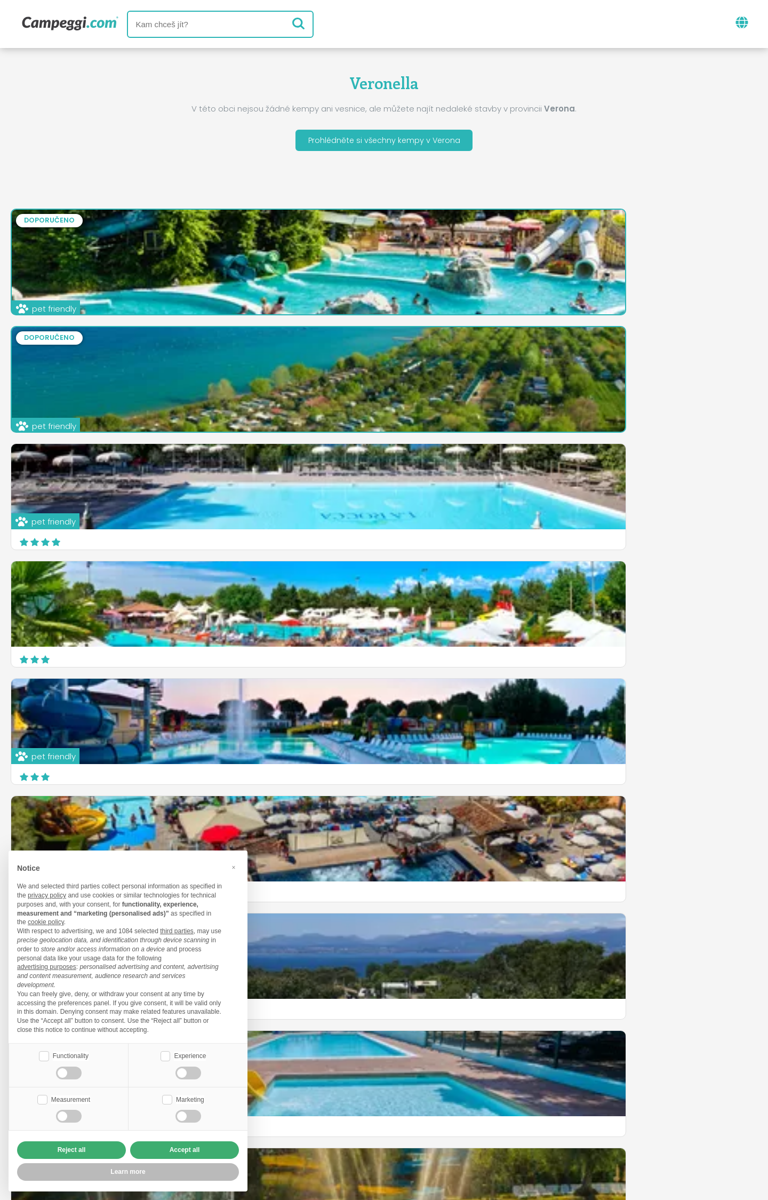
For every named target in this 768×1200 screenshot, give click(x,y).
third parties (177, 930)
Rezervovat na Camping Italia (458, 1111)
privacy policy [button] (47, 894)
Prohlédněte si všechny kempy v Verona (384, 141)
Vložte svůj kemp (336, 1111)
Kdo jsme (262, 1111)
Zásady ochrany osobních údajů (321, 1130)
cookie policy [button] (46, 921)
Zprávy (333, 1067)
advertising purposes (46, 965)
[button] (233, 866)
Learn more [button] (127, 1171)
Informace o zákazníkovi (467, 1130)
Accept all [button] (185, 1150)
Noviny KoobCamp (407, 1067)
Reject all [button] (72, 1150)
